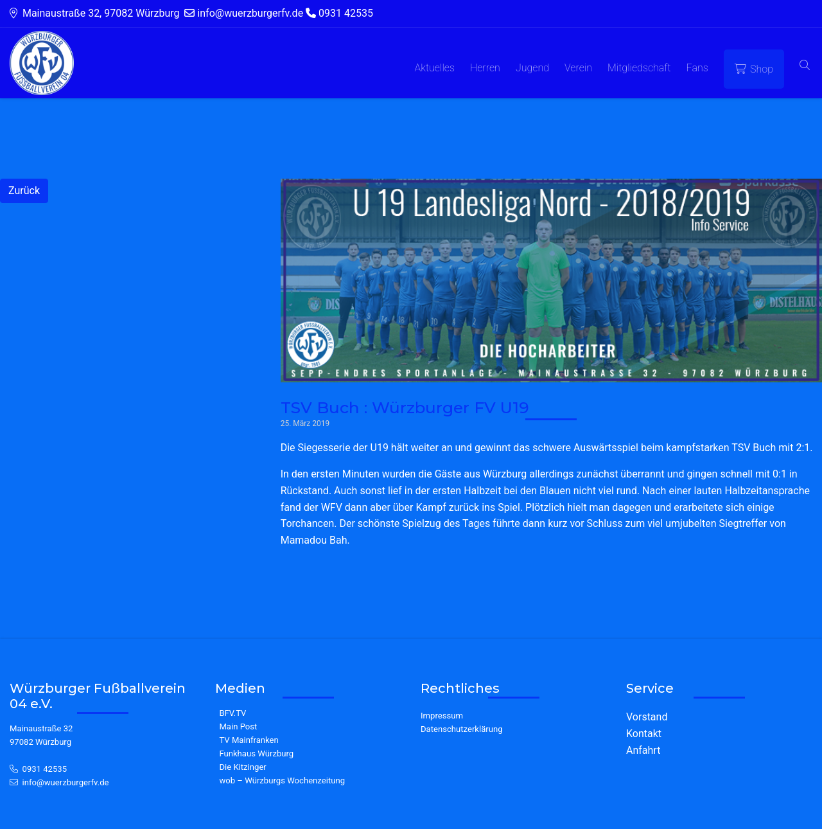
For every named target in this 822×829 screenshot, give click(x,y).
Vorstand (646, 717)
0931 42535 (44, 769)
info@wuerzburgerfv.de (65, 782)
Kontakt (643, 733)
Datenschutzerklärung (462, 729)
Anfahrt (643, 750)
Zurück (24, 190)
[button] (805, 65)
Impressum (442, 715)
